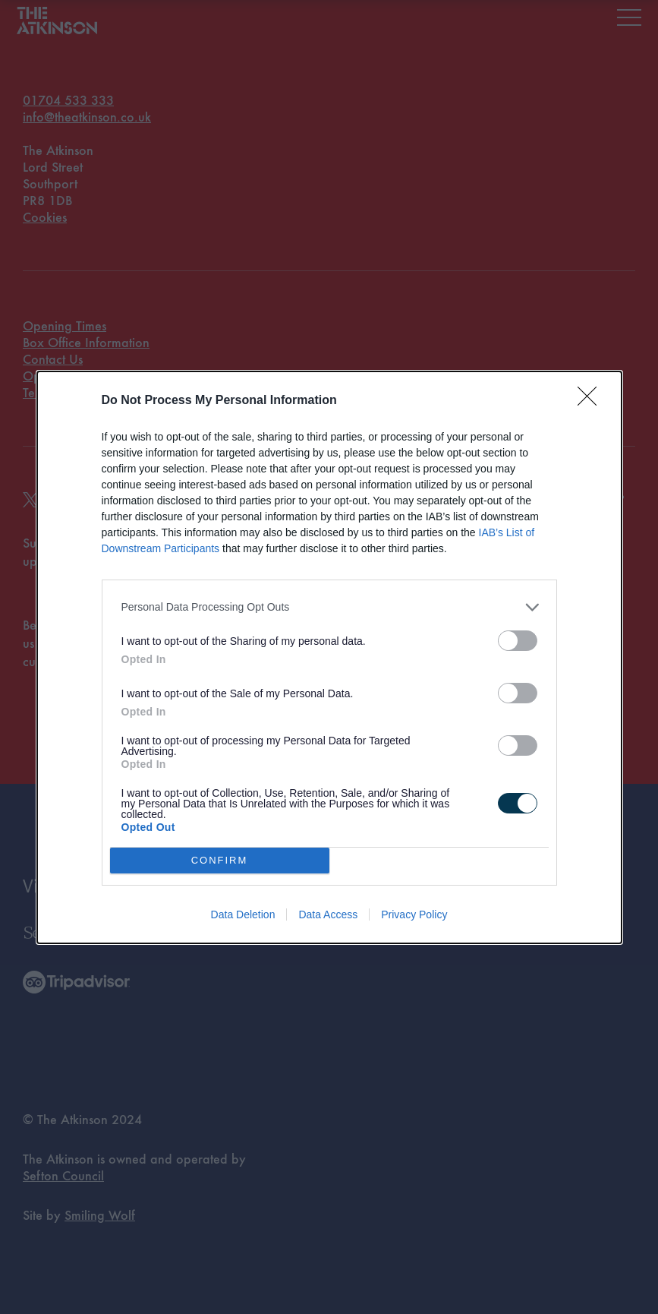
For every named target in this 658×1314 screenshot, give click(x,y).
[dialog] (329, 657)
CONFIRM (219, 859)
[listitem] (329, 607)
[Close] (592, 401)
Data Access (327, 914)
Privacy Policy (414, 914)
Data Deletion (243, 914)
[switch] (517, 640)
